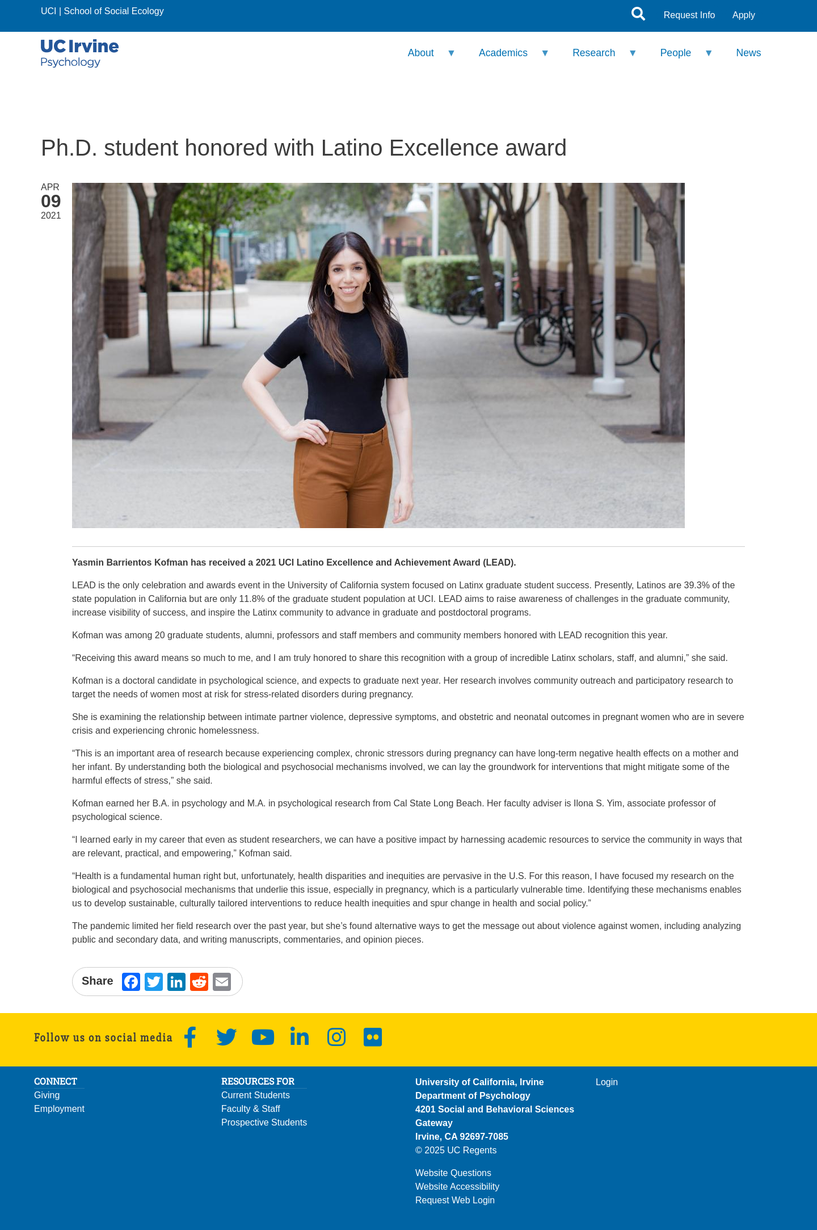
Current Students (255, 1095)
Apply (743, 15)
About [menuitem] (424, 57)
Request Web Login (455, 1200)
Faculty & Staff (250, 1109)
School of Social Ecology (114, 11)
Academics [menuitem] (507, 57)
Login (607, 1082)
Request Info (689, 15)
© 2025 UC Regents (455, 1150)
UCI (49, 11)
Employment (59, 1109)
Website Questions (453, 1173)
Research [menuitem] (598, 57)
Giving (47, 1095)
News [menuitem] (748, 52)
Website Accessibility (457, 1186)
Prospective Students (264, 1122)
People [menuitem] (679, 57)
